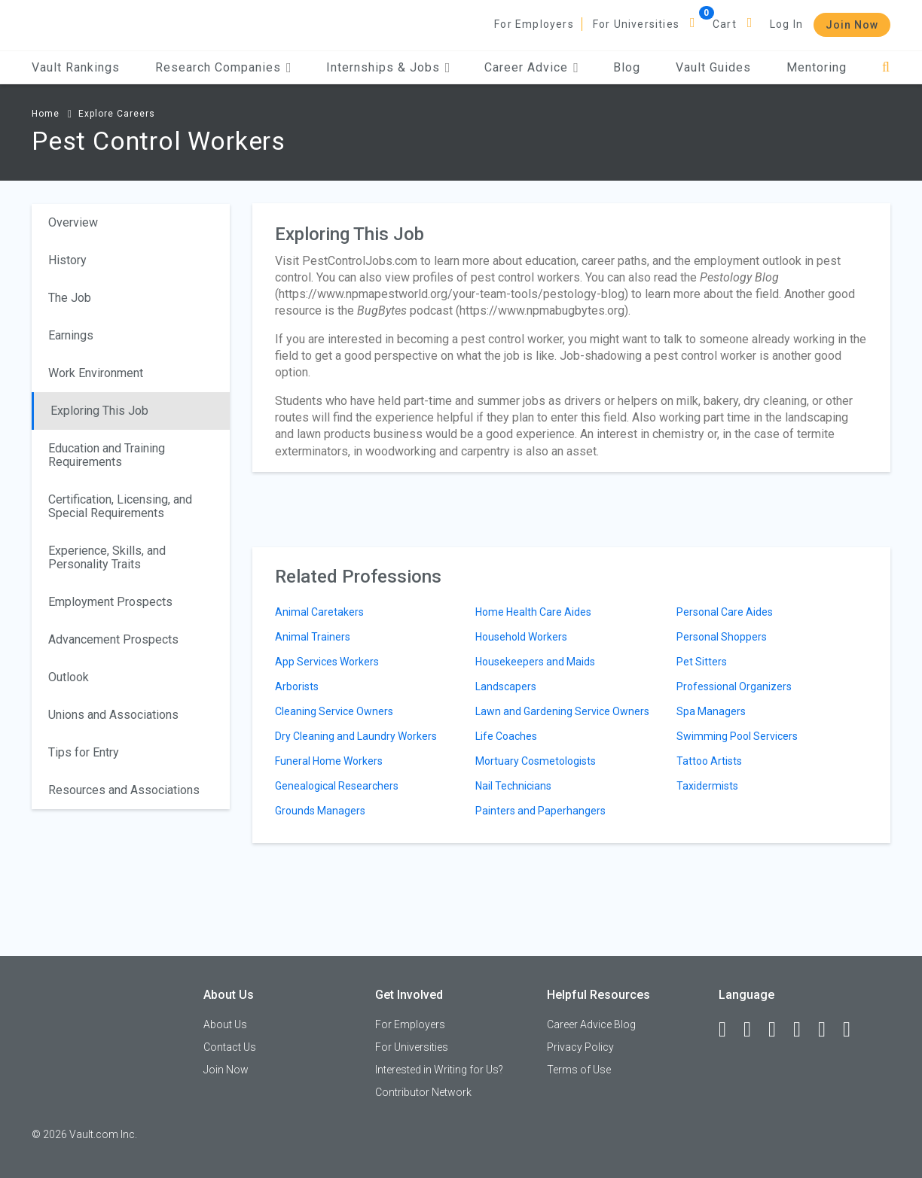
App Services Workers (327, 662)
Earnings (70, 335)
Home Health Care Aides (533, 612)
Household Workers (521, 637)
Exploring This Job (99, 410)
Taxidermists (707, 786)
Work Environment (95, 373)
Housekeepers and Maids (535, 662)
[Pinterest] (828, 1029)
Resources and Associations (124, 790)
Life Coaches (506, 736)
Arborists (297, 686)
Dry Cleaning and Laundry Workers (356, 736)
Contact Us (229, 1047)
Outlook (68, 677)
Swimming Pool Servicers (737, 736)
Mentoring (816, 67)
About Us (225, 1024)
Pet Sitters (701, 662)
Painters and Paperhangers (540, 811)
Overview (73, 222)
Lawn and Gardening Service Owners (562, 711)
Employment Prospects (110, 602)
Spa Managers (711, 711)
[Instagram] (803, 1029)
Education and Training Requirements (106, 455)
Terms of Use (579, 1070)
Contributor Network (423, 1092)
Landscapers (505, 686)
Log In (786, 24)
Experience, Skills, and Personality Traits (107, 557)
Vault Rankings (76, 67)
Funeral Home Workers (329, 761)
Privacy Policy (580, 1047)
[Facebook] (729, 1029)
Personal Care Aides (724, 612)
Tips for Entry (83, 752)
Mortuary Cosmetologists (535, 761)
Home (46, 113)
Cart (725, 24)
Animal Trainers (312, 637)
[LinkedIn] (754, 1029)
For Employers (534, 24)
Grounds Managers (320, 811)
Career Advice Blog (591, 1024)
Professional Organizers (734, 686)
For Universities (636, 24)
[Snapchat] (853, 1029)
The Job (69, 298)
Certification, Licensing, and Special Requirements (120, 506)
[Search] (886, 67)
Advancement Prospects (113, 639)
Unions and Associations (113, 715)
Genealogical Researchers (336, 786)
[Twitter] (778, 1029)
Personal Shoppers (721, 637)
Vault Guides (713, 67)
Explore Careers (116, 113)
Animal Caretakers (319, 612)
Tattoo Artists (709, 761)
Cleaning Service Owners (334, 711)
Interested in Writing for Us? (439, 1070)
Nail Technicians (513, 786)
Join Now (852, 25)
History (67, 260)
